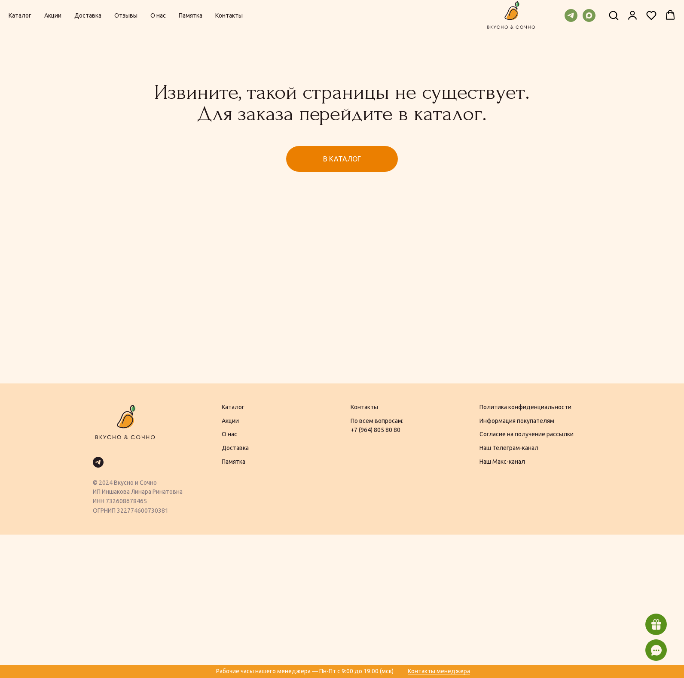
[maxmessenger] (589, 15)
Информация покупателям (516, 420)
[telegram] (571, 15)
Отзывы (125, 15)
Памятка (190, 15)
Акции (52, 15)
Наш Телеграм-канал (508, 447)
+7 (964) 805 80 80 (375, 429)
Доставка (87, 15)
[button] (613, 15)
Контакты (229, 15)
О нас (158, 15)
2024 (106, 482)
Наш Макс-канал (502, 461)
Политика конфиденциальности (525, 407)
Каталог (20, 15)
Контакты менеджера (439, 671)
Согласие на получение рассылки (526, 434)
